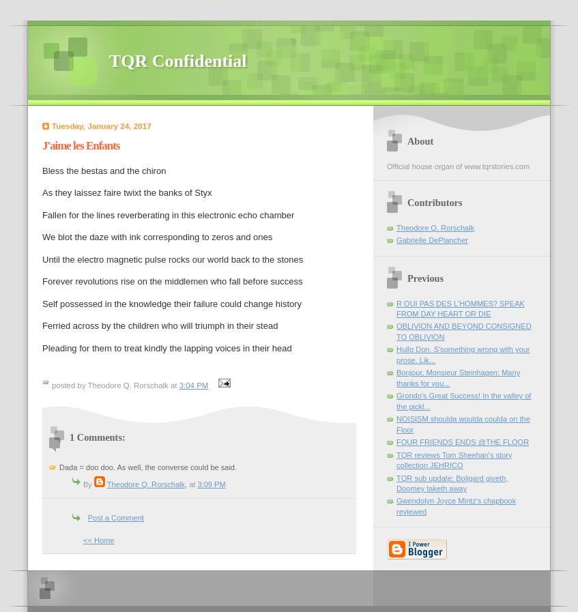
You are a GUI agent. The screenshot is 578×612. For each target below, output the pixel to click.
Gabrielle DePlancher (432, 240)
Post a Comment (116, 518)
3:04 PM (194, 385)
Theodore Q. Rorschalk (146, 484)
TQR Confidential (178, 61)
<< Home (98, 540)
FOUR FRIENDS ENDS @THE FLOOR (462, 442)
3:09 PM (211, 484)
